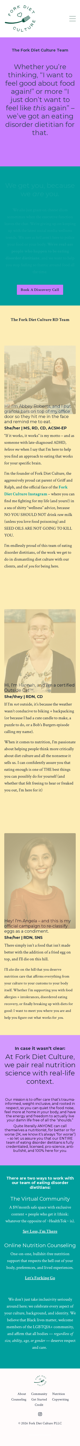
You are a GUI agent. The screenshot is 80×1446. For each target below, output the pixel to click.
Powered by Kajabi (40, 1435)
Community (39, 1394)
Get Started (39, 1399)
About (21, 1394)
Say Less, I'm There (40, 1231)
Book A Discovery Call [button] (40, 289)
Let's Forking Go (40, 1278)
